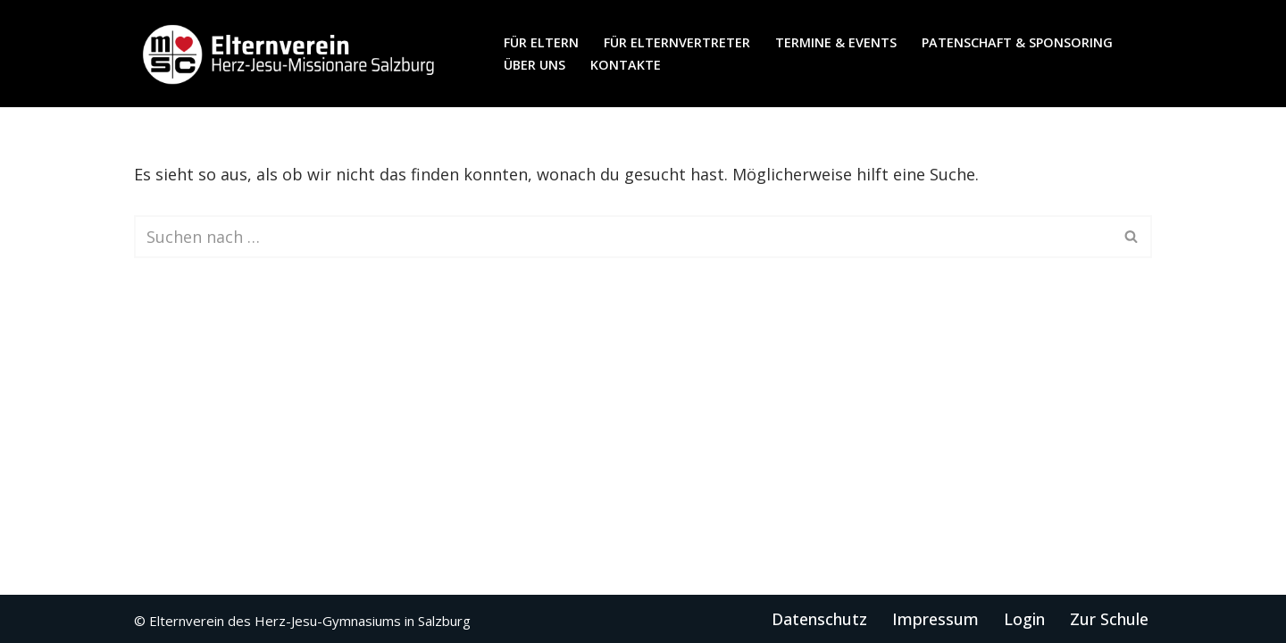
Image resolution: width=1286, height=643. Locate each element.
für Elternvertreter (677, 42)
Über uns (534, 64)
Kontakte (625, 64)
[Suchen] (623, 236)
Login (1024, 619)
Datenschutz (819, 619)
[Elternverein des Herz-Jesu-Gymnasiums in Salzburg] (290, 53)
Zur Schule (1109, 619)
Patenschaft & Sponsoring (1017, 42)
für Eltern (541, 42)
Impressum (935, 619)
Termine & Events (836, 42)
